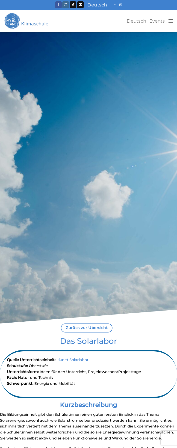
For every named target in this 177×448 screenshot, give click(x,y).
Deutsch (101, 5)
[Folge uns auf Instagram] (65, 4)
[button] (120, 5)
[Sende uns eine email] (80, 4)
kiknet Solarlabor (72, 360)
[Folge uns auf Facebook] (58, 4)
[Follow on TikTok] (73, 4)
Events (157, 21)
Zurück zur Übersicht (87, 328)
